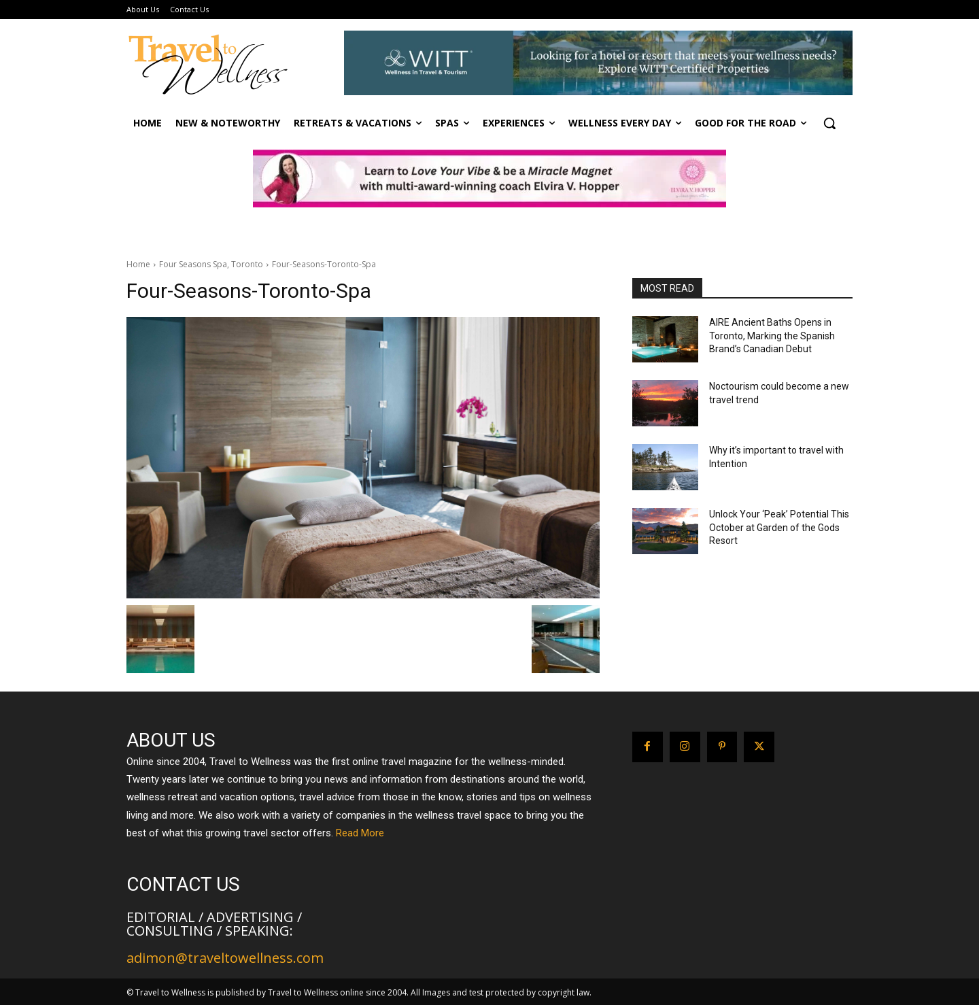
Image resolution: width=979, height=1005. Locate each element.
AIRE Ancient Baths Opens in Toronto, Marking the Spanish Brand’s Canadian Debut (772, 335)
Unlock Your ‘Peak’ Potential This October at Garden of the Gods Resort (779, 527)
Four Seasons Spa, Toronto (211, 264)
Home (138, 264)
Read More (360, 833)
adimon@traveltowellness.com (225, 958)
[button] (829, 123)
